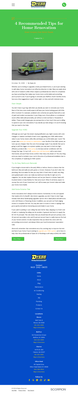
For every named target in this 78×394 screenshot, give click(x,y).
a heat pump (31, 149)
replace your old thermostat (40, 151)
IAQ (39, 298)
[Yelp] (33, 380)
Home (39, 276)
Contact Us (39, 309)
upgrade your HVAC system (47, 231)
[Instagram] (41, 380)
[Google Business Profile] (37, 380)
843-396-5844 (39, 369)
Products (39, 305)
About (39, 280)
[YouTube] (49, 380)
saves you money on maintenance (31, 141)
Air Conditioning (39, 290)
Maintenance (39, 287)
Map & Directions (38, 327)
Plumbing (39, 301)
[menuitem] (14, 390)
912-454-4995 (39, 325)
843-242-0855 (39, 267)
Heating (39, 294)
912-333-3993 (39, 354)
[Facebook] (29, 380)
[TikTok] (45, 380)
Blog (39, 283)
